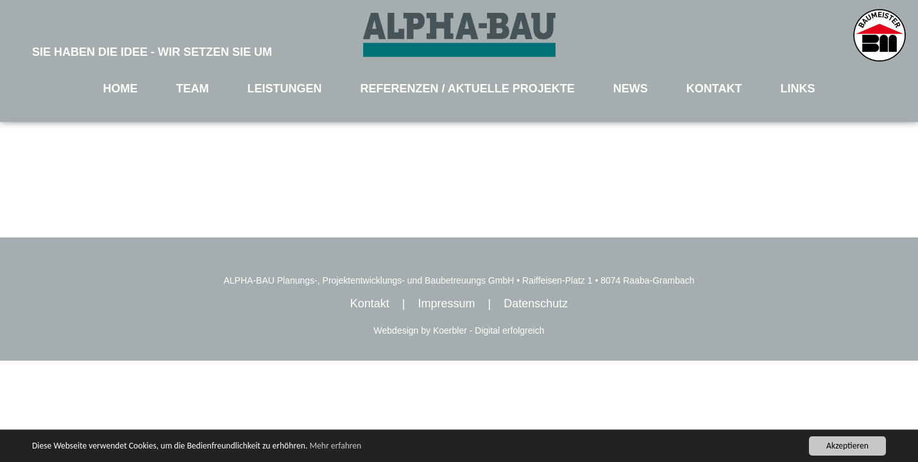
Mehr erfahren (335, 445)
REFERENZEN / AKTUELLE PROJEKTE (467, 88)
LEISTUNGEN (284, 88)
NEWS (630, 88)
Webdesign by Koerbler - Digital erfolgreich (459, 330)
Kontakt (369, 303)
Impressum (446, 303)
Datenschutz (536, 303)
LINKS (797, 88)
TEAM (192, 88)
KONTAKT (714, 88)
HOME (120, 88)
